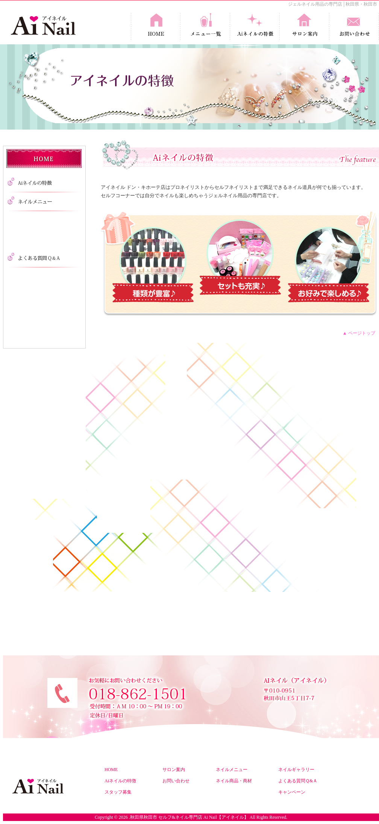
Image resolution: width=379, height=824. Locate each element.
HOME (111, 769)
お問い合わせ (176, 780)
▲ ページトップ (359, 333)
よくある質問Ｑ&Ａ (297, 780)
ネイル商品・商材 (234, 780)
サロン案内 (173, 769)
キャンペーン (291, 792)
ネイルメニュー (231, 769)
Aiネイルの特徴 (120, 780)
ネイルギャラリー (296, 769)
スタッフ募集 (118, 792)
